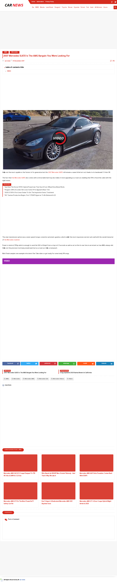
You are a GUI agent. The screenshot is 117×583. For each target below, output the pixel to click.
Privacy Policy (49, 2)
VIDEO (9, 71)
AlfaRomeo (98, 7)
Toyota (64, 7)
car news (22, 580)
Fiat (87, 7)
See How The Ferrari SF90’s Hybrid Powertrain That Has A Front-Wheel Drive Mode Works (35, 187)
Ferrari (83, 7)
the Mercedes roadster (12, 240)
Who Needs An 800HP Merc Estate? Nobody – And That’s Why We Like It (58, 475)
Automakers (40, 2)
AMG (5, 52)
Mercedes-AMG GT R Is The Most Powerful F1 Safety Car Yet (19, 503)
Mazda (42, 7)
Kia (33, 7)
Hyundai (76, 7)
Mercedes (14, 52)
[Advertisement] (58, 31)
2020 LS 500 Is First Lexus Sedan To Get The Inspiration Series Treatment (29, 193)
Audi (91, 7)
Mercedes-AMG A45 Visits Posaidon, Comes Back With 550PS (96, 475)
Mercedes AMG (28, 379)
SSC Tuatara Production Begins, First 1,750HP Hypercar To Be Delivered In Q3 (30, 195)
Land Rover (49, 7)
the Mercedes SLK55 (18, 178)
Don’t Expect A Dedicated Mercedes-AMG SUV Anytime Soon (57, 503)
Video (70, 379)
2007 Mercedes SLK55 (55, 172)
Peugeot (57, 7)
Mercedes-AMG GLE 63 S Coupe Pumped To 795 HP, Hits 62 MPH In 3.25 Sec (19, 475)
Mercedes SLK (42, 379)
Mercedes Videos (57, 379)
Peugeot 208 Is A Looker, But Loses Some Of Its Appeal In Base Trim (27, 190)
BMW (37, 7)
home (33, 2)
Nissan (70, 7)
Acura (105, 7)
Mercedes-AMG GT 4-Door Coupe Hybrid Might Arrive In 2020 (95, 503)
